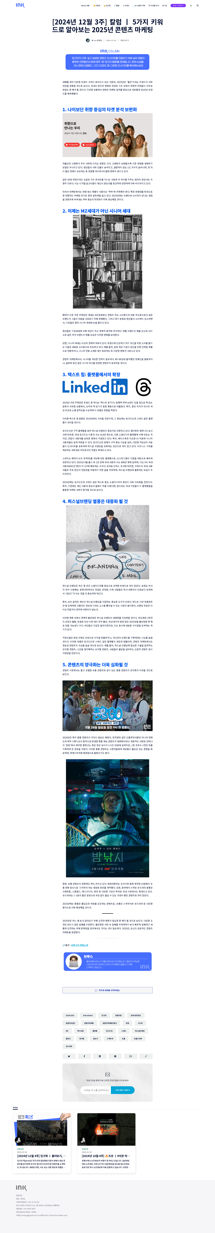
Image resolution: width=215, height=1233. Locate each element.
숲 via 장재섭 (94, 40)
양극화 (81, 1038)
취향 (127, 1023)
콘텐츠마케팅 (89, 1023)
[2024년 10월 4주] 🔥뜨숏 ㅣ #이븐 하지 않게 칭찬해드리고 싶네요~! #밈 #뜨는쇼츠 (130, 1156)
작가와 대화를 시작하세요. (107, 990)
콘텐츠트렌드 (70, 1023)
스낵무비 (110, 1038)
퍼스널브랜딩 (140, 1031)
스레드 (123, 1031)
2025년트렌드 (136, 1015)
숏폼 (123, 1038)
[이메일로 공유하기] (130, 1056)
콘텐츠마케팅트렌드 (110, 1023)
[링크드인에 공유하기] (99, 1056)
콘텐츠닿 (118, 1015)
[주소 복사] (146, 1056)
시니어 (140, 1023)
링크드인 (109, 1031)
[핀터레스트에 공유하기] (115, 1056)
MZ (67, 1031)
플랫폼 (95, 1031)
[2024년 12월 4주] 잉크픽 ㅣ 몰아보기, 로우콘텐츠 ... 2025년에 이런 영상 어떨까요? (66, 1156)
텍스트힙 (80, 1031)
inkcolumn (88, 1015)
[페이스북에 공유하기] (84, 1056)
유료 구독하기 (178, 5)
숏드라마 (69, 1046)
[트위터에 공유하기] (69, 1056)
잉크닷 (104, 1015)
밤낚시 (95, 1038)
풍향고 (68, 1038)
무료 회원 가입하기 (122, 1090)
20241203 (70, 1015)
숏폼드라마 (138, 1038)
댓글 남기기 (124, 40)
